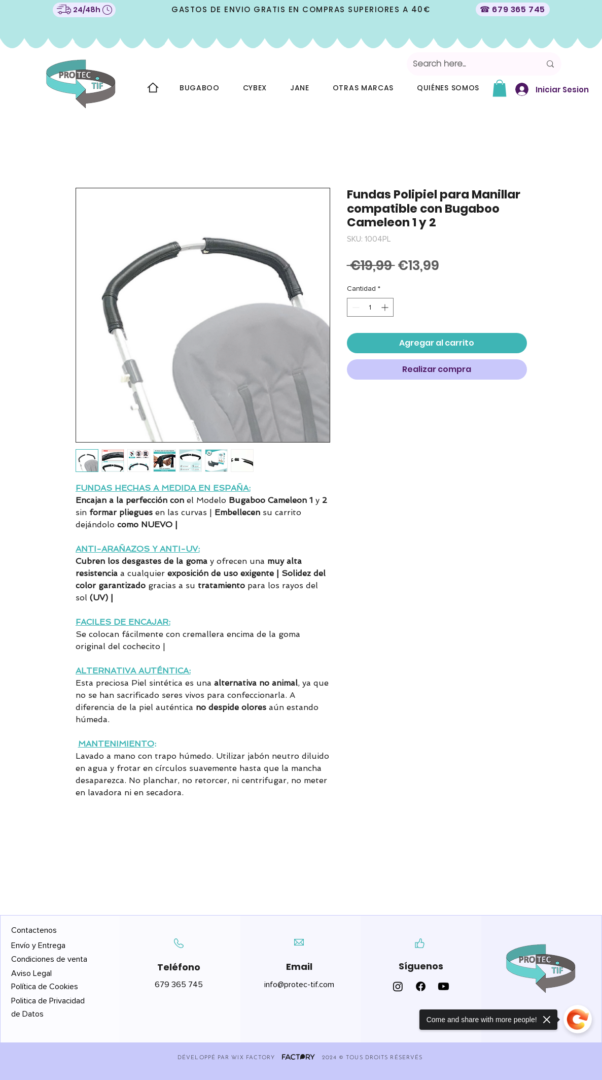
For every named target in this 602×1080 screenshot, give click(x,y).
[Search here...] (469, 64)
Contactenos (34, 930)
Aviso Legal (32, 973)
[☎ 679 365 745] (513, 9)
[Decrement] (354, 307)
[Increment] (385, 307)
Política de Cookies (44, 987)
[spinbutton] (370, 307)
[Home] (152, 87)
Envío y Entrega (38, 945)
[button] (499, 88)
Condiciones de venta (49, 959)
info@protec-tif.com (299, 985)
